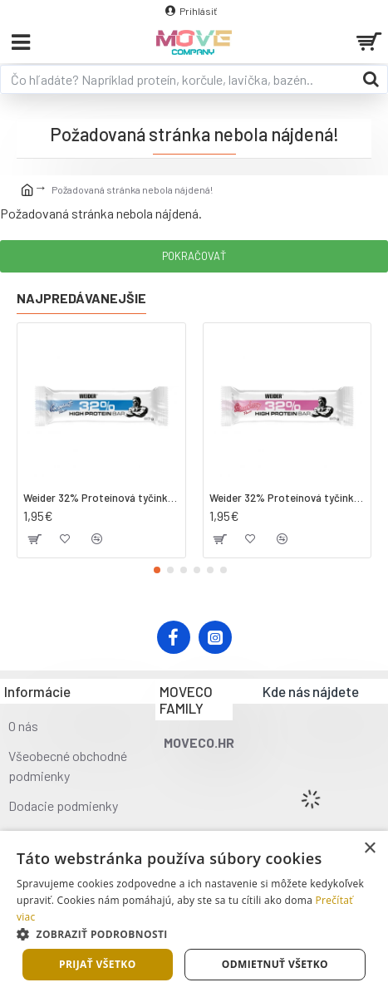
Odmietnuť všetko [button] (275, 964)
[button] (157, 570)
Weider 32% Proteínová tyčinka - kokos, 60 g (101, 497)
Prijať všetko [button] (97, 964)
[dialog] (194, 914)
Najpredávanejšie (81, 298)
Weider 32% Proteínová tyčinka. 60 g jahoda (287, 497)
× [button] (369, 848)
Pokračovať (194, 256)
